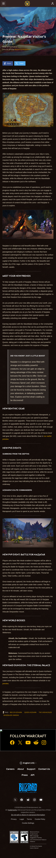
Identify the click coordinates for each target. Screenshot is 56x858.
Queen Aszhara (30, 712)
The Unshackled (45, 712)
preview (5, 684)
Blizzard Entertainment (23, 49)
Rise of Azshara (16, 712)
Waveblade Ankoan (11, 715)
